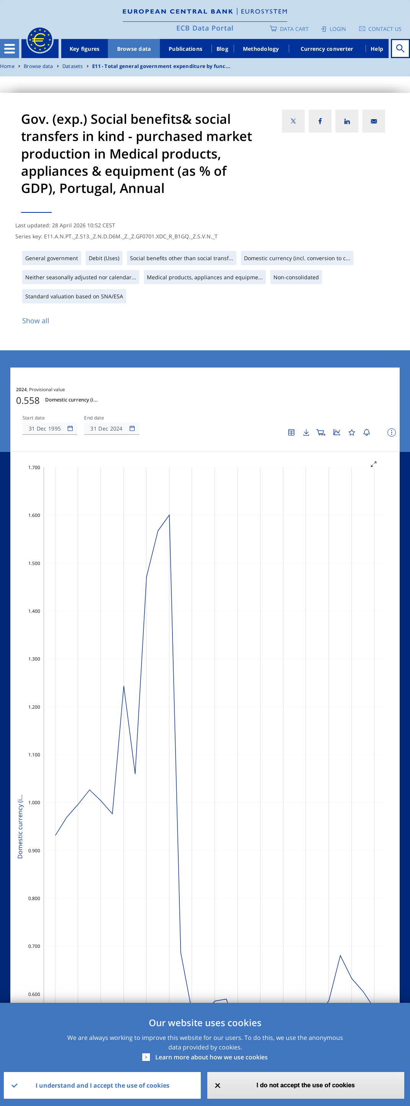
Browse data (134, 48)
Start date (34, 418)
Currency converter (327, 48)
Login (338, 28)
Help (377, 48)
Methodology (261, 48)
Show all (35, 320)
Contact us (385, 28)
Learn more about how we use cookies (211, 1057)
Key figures (85, 48)
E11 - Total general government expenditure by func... (161, 66)
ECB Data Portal (205, 27)
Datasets (72, 66)
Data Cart (294, 28)
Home (7, 66)
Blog (222, 48)
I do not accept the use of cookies (306, 1085)
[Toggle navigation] (9, 48)
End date (94, 418)
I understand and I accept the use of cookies (102, 1085)
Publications (185, 48)
